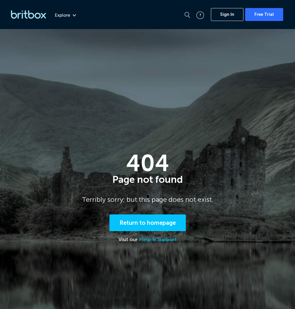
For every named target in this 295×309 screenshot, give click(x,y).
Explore (65, 15)
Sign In (227, 14)
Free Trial (264, 14)
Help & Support (158, 239)
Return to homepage (148, 222)
